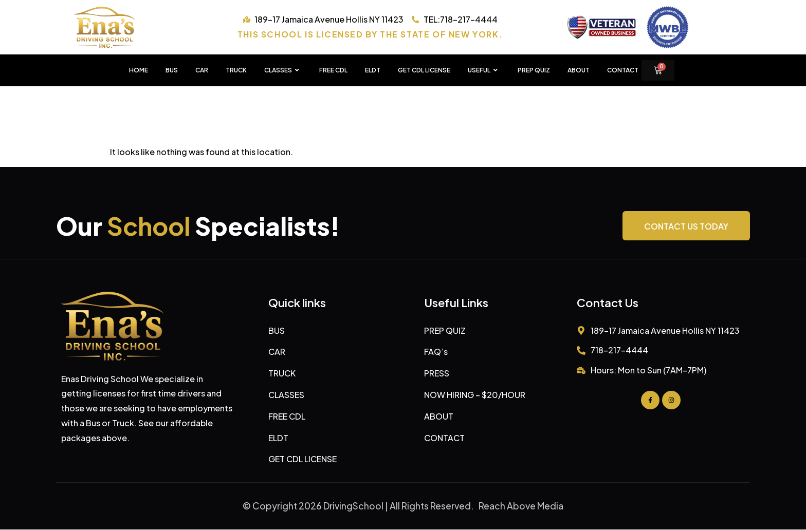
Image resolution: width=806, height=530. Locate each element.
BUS (172, 70)
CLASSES (283, 70)
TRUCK (236, 70)
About (578, 70)
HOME (138, 70)
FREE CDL (333, 70)
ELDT (372, 70)
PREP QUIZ (534, 70)
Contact (622, 70)
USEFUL (484, 70)
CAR (201, 70)
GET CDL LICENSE (424, 70)
